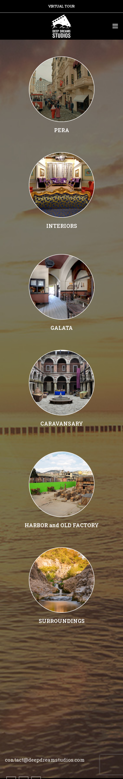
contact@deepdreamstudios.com (45, 759)
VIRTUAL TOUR (61, 6)
